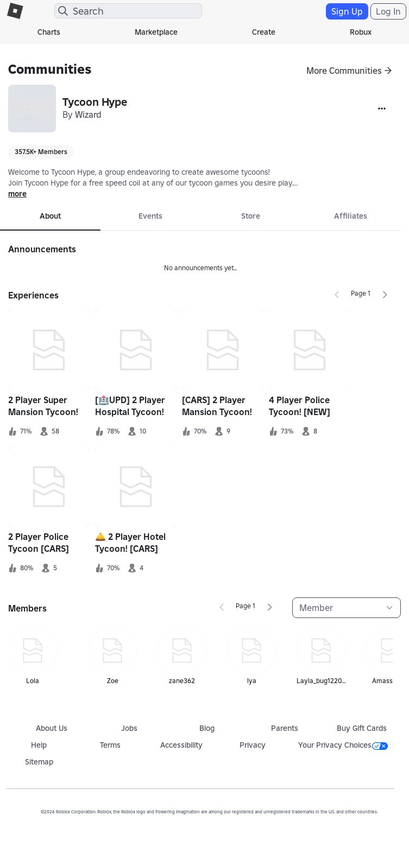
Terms (110, 745)
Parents (284, 728)
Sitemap (39, 762)
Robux (361, 32)
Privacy (253, 745)
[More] (382, 108)
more (17, 194)
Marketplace (156, 32)
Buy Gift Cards (362, 728)
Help (39, 745)
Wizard (88, 114)
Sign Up (347, 11)
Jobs (129, 728)
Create (263, 32)
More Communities (344, 70)
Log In (388, 11)
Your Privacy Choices (343, 745)
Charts (48, 32)
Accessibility (181, 745)
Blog (207, 728)
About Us (51, 728)
